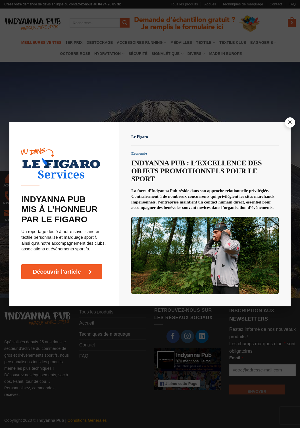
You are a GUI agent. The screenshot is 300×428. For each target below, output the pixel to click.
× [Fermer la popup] (290, 122)
